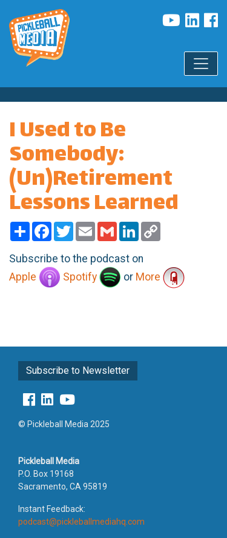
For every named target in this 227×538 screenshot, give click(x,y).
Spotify (92, 277)
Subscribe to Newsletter (78, 370)
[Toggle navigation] (201, 63)
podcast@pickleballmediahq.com (81, 521)
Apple (35, 277)
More (160, 277)
